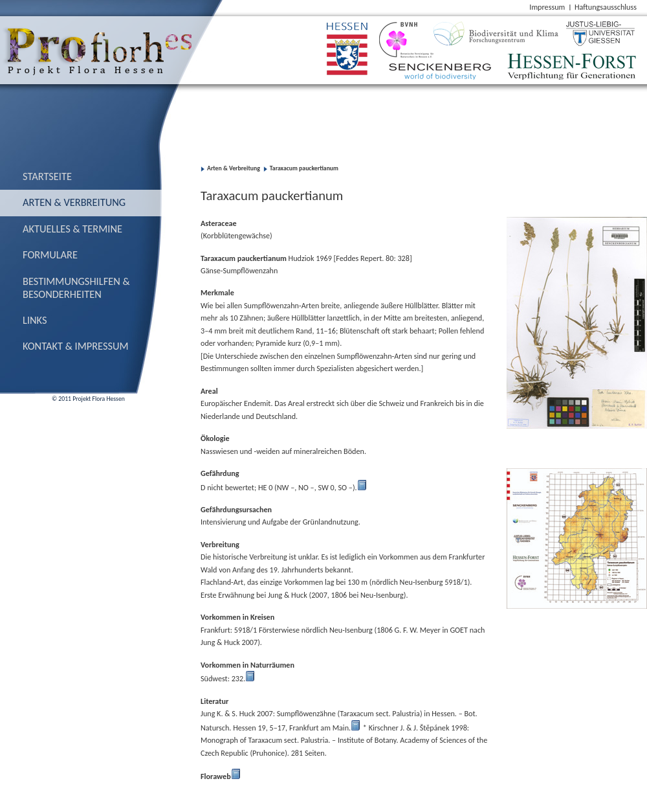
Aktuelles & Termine (72, 228)
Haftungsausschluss (606, 7)
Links (35, 319)
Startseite (47, 176)
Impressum (547, 7)
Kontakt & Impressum (76, 345)
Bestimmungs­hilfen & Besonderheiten (76, 287)
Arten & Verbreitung (74, 202)
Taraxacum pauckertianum (304, 168)
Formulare (50, 254)
